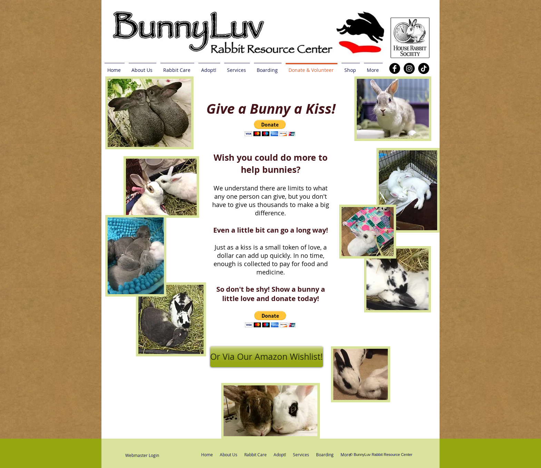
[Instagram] (409, 68)
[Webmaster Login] (142, 455)
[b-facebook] (394, 68)
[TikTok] (423, 68)
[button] (270, 319)
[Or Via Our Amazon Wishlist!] (266, 356)
